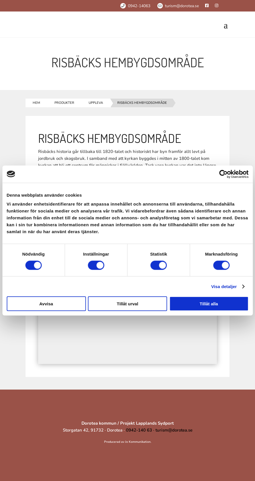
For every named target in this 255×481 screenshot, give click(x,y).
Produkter (64, 103)
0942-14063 (139, 6)
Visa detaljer (224, 286)
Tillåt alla (209, 303)
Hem (36, 103)
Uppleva (96, 103)
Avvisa (46, 303)
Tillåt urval (127, 303)
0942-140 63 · (140, 430)
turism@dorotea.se (182, 6)
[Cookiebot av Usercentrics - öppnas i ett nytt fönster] (223, 174)
